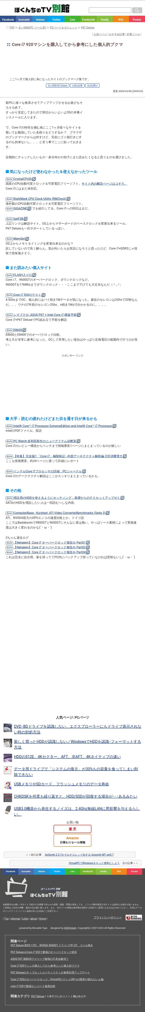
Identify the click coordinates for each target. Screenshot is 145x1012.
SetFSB (18, 219)
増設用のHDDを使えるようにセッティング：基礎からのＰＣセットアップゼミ (66, 498)
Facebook (8, 19)
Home (42, 918)
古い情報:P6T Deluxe (57, 85)
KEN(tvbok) (70, 928)
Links (25, 918)
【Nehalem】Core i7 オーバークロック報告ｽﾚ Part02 (49, 547)
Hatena (40, 19)
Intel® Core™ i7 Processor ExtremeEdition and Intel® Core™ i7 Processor (62, 426)
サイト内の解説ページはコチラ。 (104, 183)
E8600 (17, 330)
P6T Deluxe (37, 996)
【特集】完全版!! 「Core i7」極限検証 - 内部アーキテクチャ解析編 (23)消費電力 (68, 456)
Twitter (56, 19)
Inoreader (24, 19)
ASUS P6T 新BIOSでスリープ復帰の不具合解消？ (40, 958)
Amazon (72, 840)
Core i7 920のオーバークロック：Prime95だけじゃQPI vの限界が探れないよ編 (57, 979)
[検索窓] (110, 10)
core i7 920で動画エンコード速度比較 (33, 986)
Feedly (105, 19)
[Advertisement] (72, 63)
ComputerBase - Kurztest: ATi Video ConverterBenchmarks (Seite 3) (59, 513)
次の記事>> (92, 85)
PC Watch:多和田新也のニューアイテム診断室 (44, 441)
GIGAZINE (20, 208)
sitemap (15, 918)
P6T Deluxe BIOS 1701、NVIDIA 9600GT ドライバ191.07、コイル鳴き (52, 945)
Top (6, 918)
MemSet (19, 238)
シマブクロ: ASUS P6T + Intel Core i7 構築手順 (45, 315)
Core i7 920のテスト (27, 295)
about (33, 918)
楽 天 (72, 829)
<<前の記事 (77, 85)
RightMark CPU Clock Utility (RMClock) (39, 199)
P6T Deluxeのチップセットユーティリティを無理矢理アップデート (50, 972)
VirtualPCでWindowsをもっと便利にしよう (94, 863)
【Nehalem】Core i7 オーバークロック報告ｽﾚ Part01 (49, 542)
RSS (120, 19)
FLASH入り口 (22, 275)
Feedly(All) (88, 19)
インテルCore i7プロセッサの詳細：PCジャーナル (47, 471)
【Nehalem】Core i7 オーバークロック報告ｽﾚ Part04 (49, 552)
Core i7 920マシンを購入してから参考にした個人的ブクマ (45, 965)
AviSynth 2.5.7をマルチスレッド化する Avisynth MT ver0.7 (79, 854)
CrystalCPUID (22, 179)
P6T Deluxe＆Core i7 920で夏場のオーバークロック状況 (44, 952)
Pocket (137, 19)
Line (72, 19)
